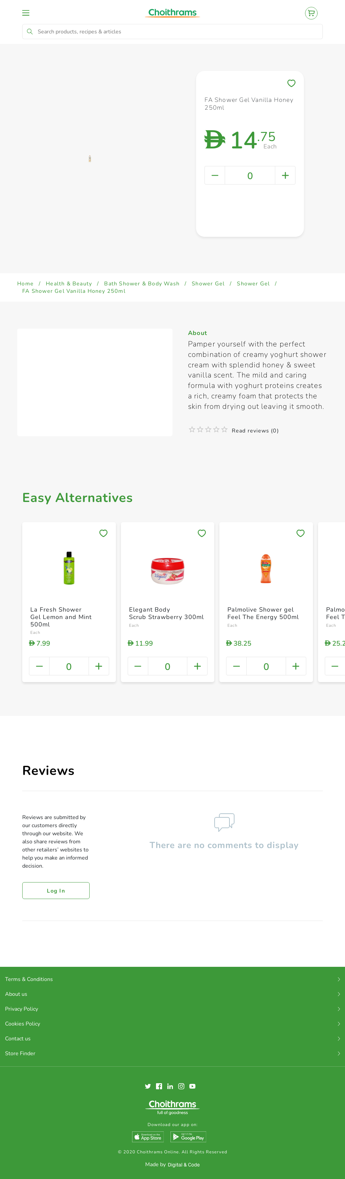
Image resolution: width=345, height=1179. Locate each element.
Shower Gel (208, 283)
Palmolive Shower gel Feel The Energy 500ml (263, 613)
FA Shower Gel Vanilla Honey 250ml (74, 291)
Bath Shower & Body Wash (142, 283)
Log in (56, 891)
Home (25, 283)
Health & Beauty (69, 283)
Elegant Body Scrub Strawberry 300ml (166, 613)
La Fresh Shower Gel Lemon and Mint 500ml (61, 617)
